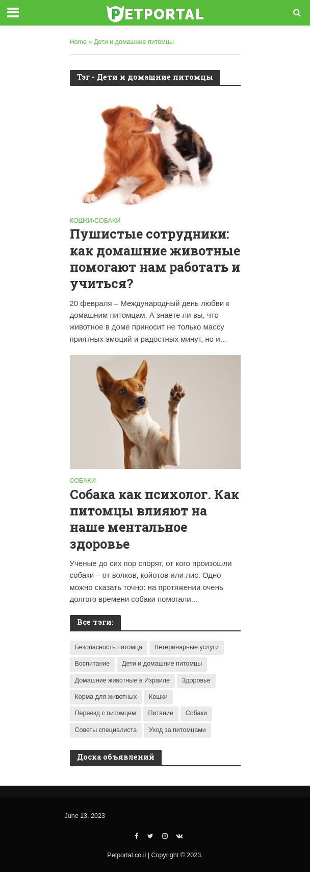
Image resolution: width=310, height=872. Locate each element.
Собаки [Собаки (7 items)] (196, 713)
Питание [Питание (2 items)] (160, 713)
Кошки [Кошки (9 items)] (158, 696)
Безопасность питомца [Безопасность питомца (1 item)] (109, 647)
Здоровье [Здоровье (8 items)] (196, 680)
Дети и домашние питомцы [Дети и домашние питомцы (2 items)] (162, 663)
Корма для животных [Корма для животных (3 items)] (106, 696)
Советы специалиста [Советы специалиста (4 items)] (106, 730)
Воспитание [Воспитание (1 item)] (92, 663)
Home (78, 41)
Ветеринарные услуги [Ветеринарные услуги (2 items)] (186, 647)
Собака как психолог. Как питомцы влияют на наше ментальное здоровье (154, 519)
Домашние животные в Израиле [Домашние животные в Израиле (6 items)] (122, 680)
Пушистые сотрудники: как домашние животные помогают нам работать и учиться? (155, 259)
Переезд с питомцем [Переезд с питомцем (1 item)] (105, 713)
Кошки (81, 221)
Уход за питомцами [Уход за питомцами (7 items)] (177, 730)
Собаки (107, 221)
